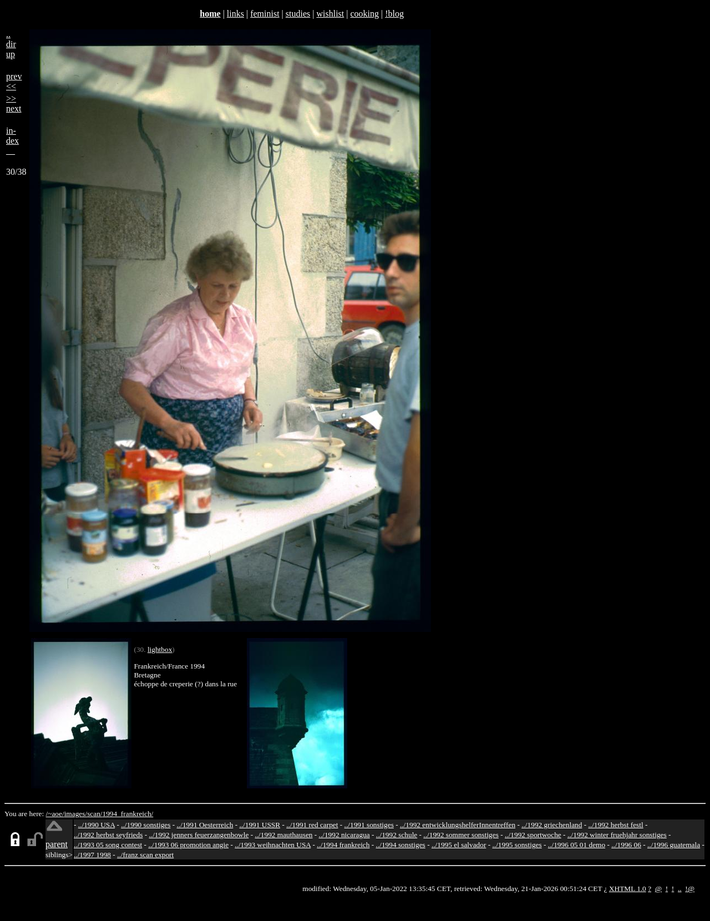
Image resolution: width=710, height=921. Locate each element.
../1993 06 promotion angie (188, 845)
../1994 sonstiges (400, 845)
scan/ (94, 813)
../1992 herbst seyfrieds (108, 835)
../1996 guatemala (673, 845)
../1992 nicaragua (344, 835)
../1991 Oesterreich (205, 825)
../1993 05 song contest (108, 845)
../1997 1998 (92, 855)
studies (298, 13)
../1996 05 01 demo (576, 845)
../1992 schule (396, 835)
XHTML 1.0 (627, 888)
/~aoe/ (55, 813)
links (235, 13)
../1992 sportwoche (533, 835)
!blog (394, 13)
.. (680, 888)
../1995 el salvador (459, 845)
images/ (75, 813)
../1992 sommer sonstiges (461, 835)
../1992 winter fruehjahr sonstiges (617, 835)
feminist (264, 13)
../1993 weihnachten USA (273, 845)
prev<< (14, 81)
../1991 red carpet (312, 825)
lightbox (160, 649)
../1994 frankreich (343, 845)
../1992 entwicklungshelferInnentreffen (457, 825)
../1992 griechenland (551, 825)
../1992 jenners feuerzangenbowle (198, 835)
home (210, 13)
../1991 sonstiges (369, 825)
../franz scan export (145, 855)
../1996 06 (626, 845)
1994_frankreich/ (128, 813)
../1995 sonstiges (516, 845)
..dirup (11, 44)
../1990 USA (96, 825)
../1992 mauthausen (283, 835)
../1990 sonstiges (145, 825)
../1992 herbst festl (615, 825)
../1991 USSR (259, 825)
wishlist (330, 13)
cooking (364, 13)
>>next (14, 103)
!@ (689, 888)
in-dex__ (12, 140)
